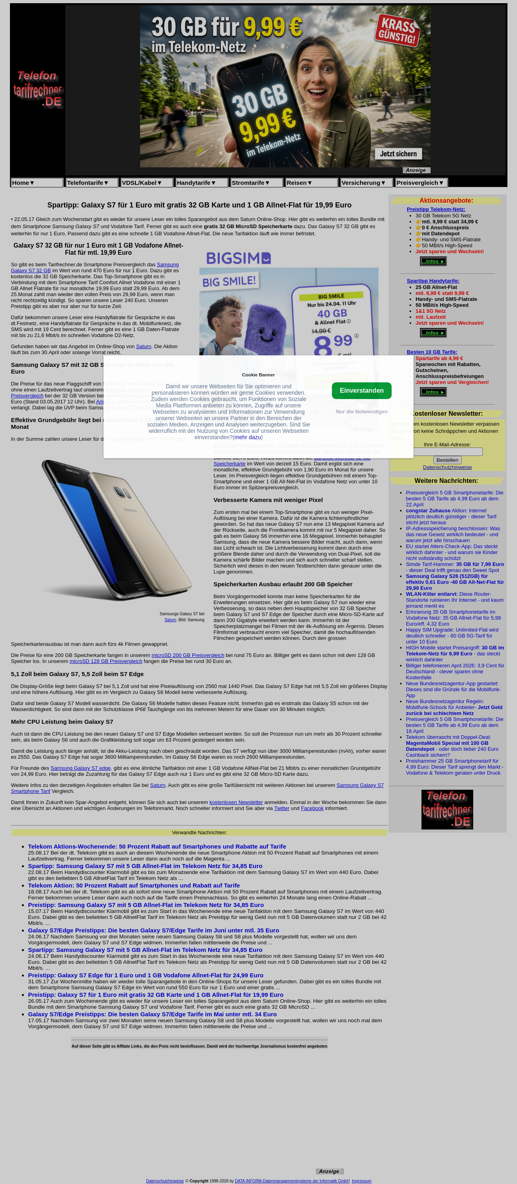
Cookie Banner (258, 374)
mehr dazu (247, 437)
